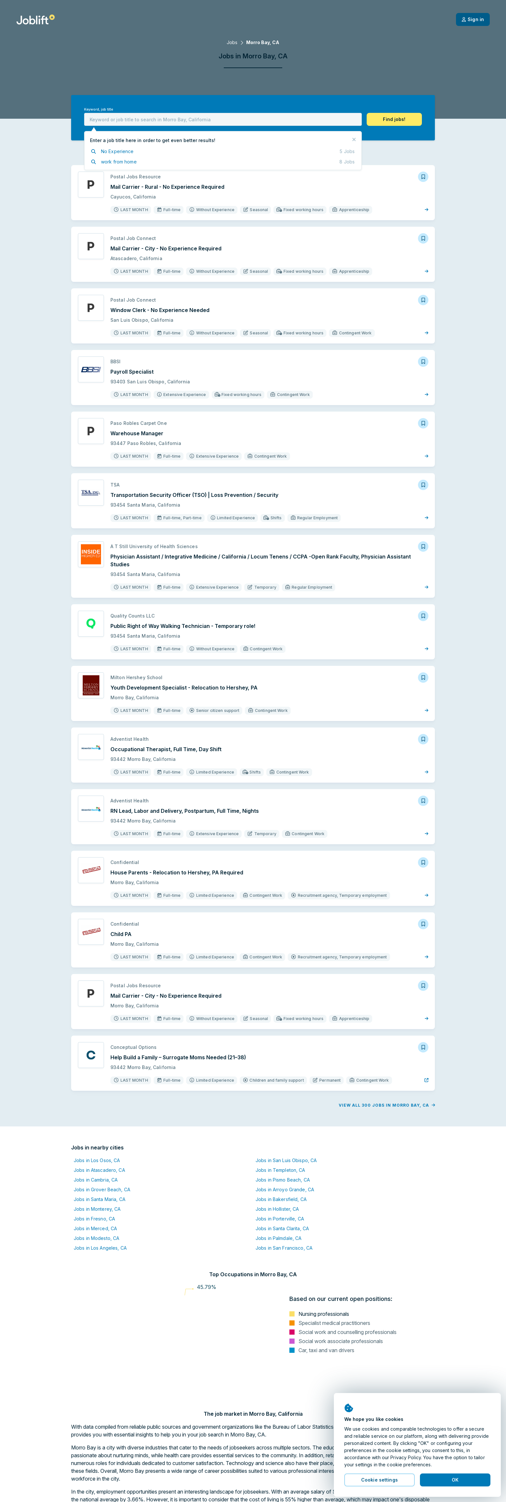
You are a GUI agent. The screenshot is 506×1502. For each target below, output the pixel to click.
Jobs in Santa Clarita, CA (282, 1228)
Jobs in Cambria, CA (96, 1180)
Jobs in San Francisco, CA (284, 1248)
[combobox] (223, 119)
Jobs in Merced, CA (95, 1228)
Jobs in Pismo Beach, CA (283, 1180)
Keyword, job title (98, 109)
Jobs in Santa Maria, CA (99, 1199)
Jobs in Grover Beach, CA (102, 1189)
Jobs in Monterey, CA (97, 1209)
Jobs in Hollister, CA (277, 1209)
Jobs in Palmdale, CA (278, 1238)
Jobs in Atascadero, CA (99, 1170)
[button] (394, 119)
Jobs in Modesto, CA (96, 1238)
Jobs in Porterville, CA (280, 1218)
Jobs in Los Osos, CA (97, 1160)
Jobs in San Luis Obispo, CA (286, 1160)
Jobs (232, 42)
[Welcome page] (35, 19)
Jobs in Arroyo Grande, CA (285, 1189)
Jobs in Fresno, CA (94, 1218)
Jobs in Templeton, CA (280, 1170)
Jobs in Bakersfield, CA (281, 1199)
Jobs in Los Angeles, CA (100, 1248)
